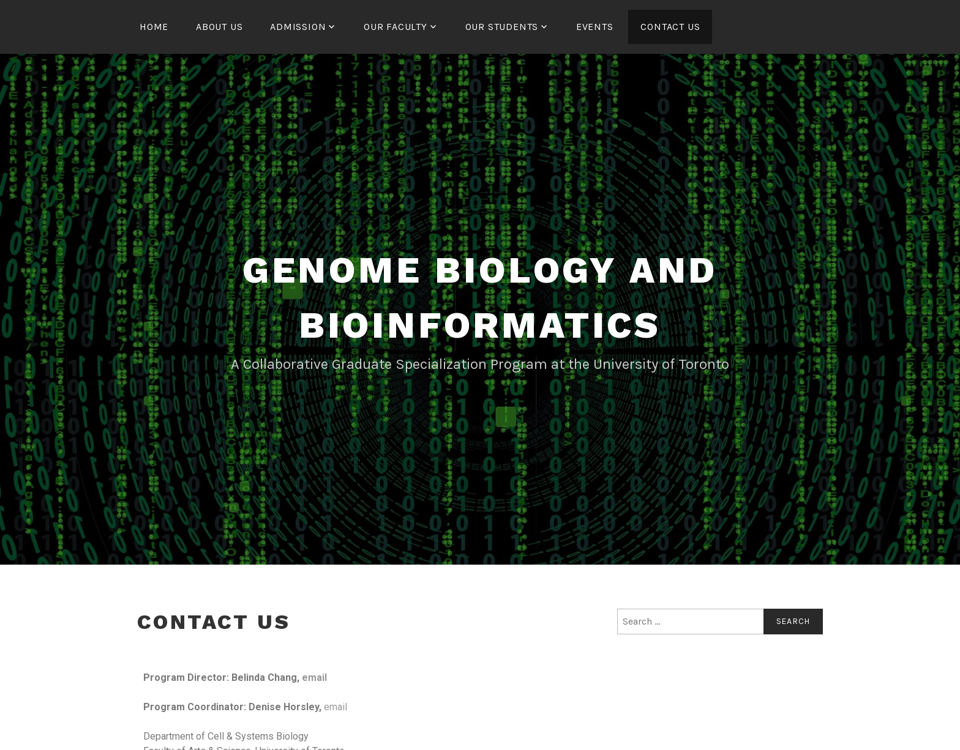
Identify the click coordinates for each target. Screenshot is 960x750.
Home (154, 26)
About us (219, 26)
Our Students (502, 26)
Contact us (670, 26)
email (314, 677)
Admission (298, 26)
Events (594, 26)
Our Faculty (395, 26)
